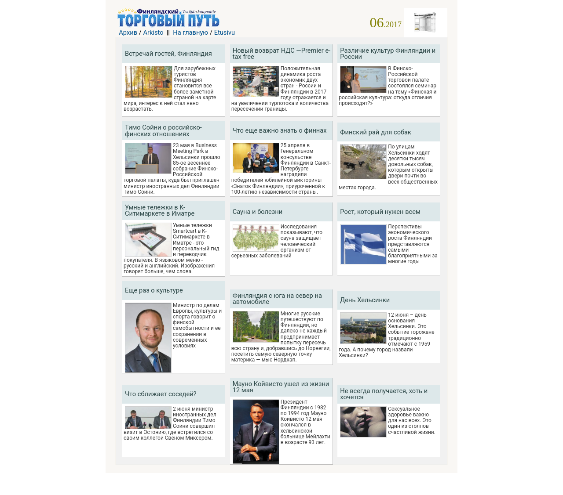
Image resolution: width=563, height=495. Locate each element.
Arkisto (153, 32)
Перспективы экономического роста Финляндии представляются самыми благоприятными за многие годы (412, 244)
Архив (128, 32)
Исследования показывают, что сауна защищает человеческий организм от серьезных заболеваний (276, 241)
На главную (190, 32)
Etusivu (224, 32)
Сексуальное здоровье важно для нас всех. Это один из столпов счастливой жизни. (411, 420)
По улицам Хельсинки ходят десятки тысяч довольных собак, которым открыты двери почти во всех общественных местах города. (388, 167)
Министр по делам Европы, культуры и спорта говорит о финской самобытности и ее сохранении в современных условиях (197, 326)
